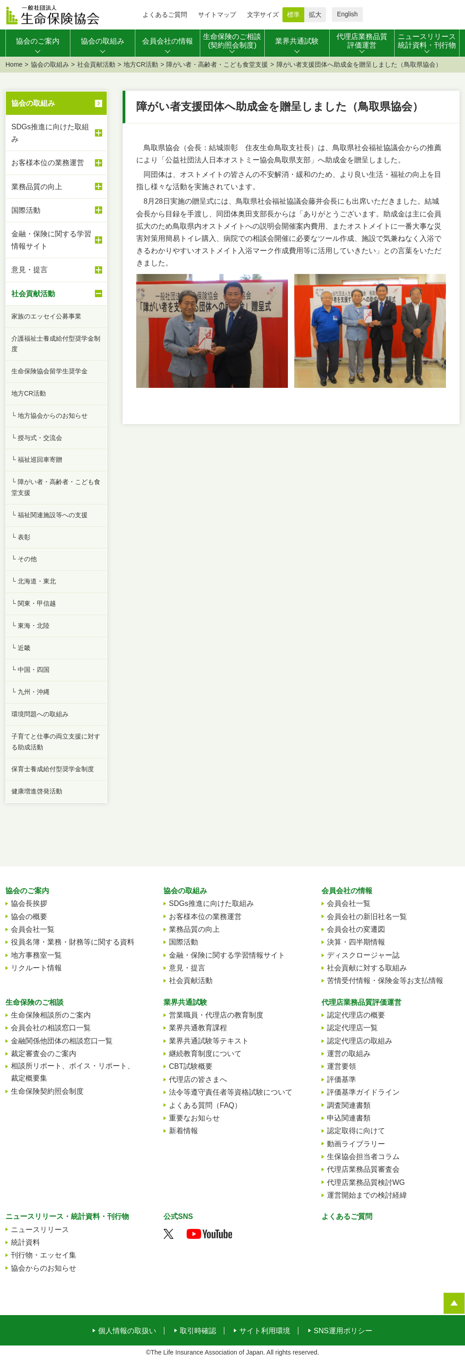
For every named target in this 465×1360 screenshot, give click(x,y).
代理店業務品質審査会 (363, 1169)
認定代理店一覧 (352, 1028)
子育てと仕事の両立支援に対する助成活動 (55, 742)
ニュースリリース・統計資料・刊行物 (67, 1216)
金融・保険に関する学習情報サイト (56, 240)
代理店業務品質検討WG (366, 1182)
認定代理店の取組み (359, 1041)
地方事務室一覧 (36, 955)
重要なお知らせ (194, 1118)
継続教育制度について (205, 1053)
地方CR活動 (141, 64)
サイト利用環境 (264, 1331)
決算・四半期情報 (356, 942)
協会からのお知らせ (43, 1268)
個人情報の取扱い (127, 1331)
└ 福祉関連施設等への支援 (49, 515)
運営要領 (341, 1066)
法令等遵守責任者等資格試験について (230, 1092)
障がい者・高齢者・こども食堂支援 (217, 64)
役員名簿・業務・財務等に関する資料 (72, 942)
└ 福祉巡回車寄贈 (36, 459)
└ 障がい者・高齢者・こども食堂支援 (55, 487)
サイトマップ (217, 14)
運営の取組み (349, 1053)
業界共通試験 (185, 1002)
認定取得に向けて (356, 1131)
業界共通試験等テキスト (209, 1041)
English (347, 14)
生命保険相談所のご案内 (51, 1015)
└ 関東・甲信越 (33, 603)
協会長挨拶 (29, 903)
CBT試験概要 (191, 1066)
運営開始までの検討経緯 (367, 1195)
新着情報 (183, 1131)
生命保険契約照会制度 (47, 1091)
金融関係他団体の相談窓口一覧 (62, 1041)
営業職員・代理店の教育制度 (216, 1015)
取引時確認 (198, 1331)
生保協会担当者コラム (363, 1156)
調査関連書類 (349, 1105)
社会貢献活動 (96, 64)
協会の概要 (29, 916)
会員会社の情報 (347, 891)
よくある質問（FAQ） (205, 1105)
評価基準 (341, 1079)
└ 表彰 (20, 537)
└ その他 (24, 559)
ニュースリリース (40, 1229)
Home (13, 64)
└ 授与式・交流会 (36, 437)
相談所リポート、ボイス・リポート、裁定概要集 (72, 1072)
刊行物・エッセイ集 (43, 1255)
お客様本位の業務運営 (56, 163)
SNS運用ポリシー (343, 1331)
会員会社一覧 (32, 929)
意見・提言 (56, 270)
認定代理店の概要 (356, 1015)
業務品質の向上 (56, 186)
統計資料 (25, 1242)
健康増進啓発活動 (36, 791)
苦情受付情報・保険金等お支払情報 (385, 980)
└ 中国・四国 (30, 669)
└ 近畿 (20, 647)
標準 (293, 14)
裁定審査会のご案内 (43, 1053)
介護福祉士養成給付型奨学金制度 (55, 344)
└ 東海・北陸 (30, 625)
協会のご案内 (27, 891)
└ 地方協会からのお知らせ (49, 415)
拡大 (315, 14)
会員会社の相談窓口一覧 (51, 1028)
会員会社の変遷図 (356, 929)
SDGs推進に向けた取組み (56, 133)
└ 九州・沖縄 (30, 691)
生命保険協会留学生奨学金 (49, 371)
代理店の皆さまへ (198, 1079)
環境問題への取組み (40, 714)
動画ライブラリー (356, 1144)
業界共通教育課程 (198, 1028)
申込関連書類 (349, 1118)
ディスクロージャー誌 (363, 955)
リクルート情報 (36, 968)
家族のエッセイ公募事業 (46, 316)
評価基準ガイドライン (363, 1092)
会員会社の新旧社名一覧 (367, 916)
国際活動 (56, 210)
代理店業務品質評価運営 (361, 1002)
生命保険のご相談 (34, 1002)
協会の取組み (50, 64)
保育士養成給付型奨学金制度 (52, 769)
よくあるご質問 (165, 14)
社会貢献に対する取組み (367, 968)
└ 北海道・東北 (33, 581)
